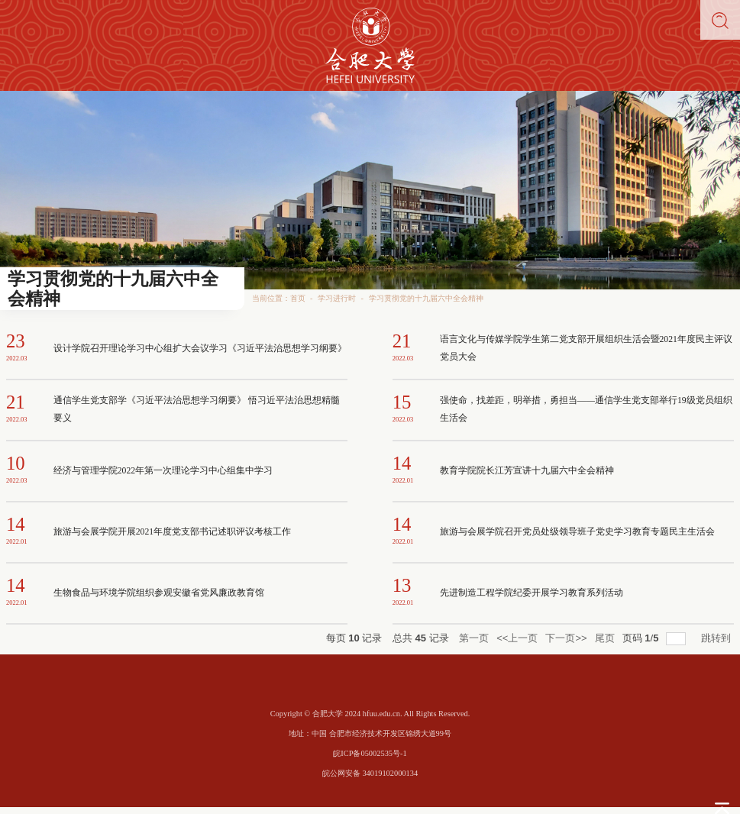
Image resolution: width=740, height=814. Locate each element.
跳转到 (717, 638)
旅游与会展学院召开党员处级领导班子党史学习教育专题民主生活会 (577, 532)
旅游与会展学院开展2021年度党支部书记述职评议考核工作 (172, 532)
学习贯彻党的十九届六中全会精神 (426, 298)
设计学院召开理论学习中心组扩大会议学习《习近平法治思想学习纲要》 (200, 349)
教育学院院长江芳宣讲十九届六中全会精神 (527, 471)
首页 (297, 298)
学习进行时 (337, 298)
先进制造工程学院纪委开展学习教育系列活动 (531, 593)
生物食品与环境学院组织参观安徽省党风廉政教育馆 (158, 593)
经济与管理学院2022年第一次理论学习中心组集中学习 (163, 471)
